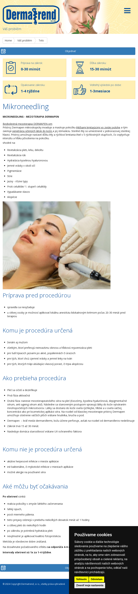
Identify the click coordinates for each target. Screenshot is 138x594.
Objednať (70, 51)
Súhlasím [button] (81, 579)
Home (8, 40)
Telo (41, 40)
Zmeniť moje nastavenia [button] (89, 585)
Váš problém (24, 40)
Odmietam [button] (96, 579)
